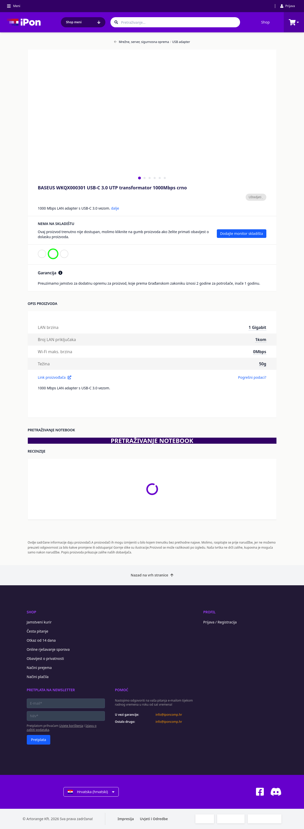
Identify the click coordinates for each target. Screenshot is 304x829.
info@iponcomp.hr (168, 715)
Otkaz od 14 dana (41, 640)
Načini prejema (39, 667)
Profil (209, 612)
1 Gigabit (257, 327)
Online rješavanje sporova (48, 649)
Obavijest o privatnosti (45, 658)
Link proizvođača (54, 377)
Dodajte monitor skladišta (241, 233)
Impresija (126, 818)
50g (262, 364)
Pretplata (38, 739)
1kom (260, 339)
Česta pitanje (37, 631)
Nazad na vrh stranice (152, 575)
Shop (265, 22)
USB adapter (180, 42)
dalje (115, 208)
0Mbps (259, 351)
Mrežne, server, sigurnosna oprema (141, 42)
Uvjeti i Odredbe (154, 818)
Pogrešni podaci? (252, 377)
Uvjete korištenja (71, 726)
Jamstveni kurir (39, 622)
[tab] (139, 177)
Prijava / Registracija (220, 622)
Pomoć (121, 689)
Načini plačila (38, 676)
